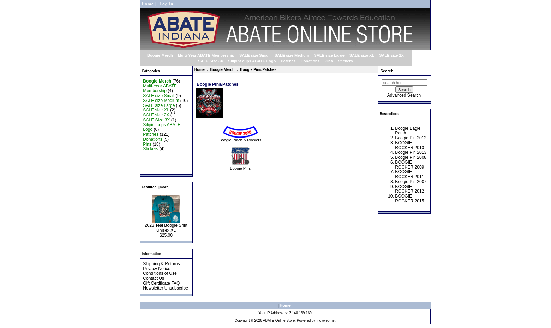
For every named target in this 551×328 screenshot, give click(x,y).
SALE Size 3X (210, 61)
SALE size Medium (292, 55)
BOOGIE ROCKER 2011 (409, 174)
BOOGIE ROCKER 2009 (409, 165)
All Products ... (156, 168)
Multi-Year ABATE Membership (206, 55)
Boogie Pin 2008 (410, 157)
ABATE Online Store (279, 320)
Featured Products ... (163, 163)
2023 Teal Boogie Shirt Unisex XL (166, 226)
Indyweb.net (325, 320)
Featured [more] (156, 187)
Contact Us (153, 278)
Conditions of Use (159, 273)
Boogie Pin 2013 (410, 152)
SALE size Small (254, 55)
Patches (288, 61)
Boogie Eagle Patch (407, 131)
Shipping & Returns (161, 263)
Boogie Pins (240, 166)
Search (387, 71)
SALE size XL (361, 55)
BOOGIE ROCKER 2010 (409, 145)
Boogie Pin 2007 (410, 181)
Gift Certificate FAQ (161, 283)
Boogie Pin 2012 (410, 137)
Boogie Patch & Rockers (240, 138)
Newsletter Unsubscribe (165, 288)
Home (148, 4)
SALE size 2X (391, 55)
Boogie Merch (222, 70)
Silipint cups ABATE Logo (252, 61)
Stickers (345, 61)
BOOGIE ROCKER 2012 (409, 189)
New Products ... (158, 158)
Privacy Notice (156, 268)
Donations (310, 61)
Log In (166, 4)
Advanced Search (404, 95)
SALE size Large (329, 55)
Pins (329, 61)
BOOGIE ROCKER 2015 (409, 199)
